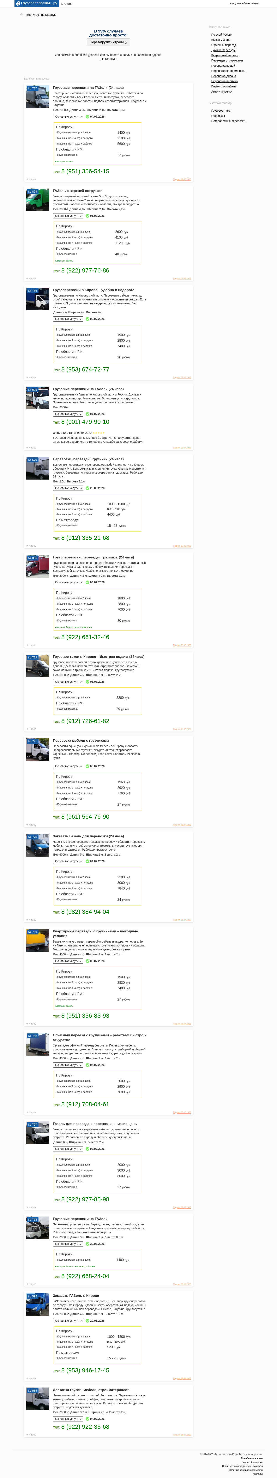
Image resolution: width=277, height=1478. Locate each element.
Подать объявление (252, 1462)
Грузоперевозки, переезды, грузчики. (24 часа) (93, 557)
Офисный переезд (223, 45)
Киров (32, 179)
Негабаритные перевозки (228, 121)
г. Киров (67, 3)
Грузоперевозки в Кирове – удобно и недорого (93, 290)
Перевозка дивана (223, 76)
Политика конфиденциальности (246, 1470)
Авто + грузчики (221, 91)
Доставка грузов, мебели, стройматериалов (91, 1390)
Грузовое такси (221, 110)
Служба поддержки (252, 1458)
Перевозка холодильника (228, 70)
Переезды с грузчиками (227, 60)
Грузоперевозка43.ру (39, 3)
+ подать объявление (244, 3)
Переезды (218, 115)
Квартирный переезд (225, 55)
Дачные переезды (223, 50)
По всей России (222, 34)
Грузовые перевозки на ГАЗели (80, 1219)
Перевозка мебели (223, 86)
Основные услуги (66, 116)
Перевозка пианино (224, 81)
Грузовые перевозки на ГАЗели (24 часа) (88, 88)
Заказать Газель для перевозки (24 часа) (88, 836)
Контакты (258, 1474)
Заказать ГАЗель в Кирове (76, 1296)
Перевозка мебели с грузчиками (81, 741)
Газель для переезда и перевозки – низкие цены (95, 1124)
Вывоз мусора (220, 39)
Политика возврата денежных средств (242, 1466)
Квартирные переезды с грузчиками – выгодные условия (95, 933)
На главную (108, 58)
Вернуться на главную (41, 14)
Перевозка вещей (223, 65)
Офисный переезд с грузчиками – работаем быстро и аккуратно (100, 1037)
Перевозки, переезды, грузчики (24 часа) (88, 459)
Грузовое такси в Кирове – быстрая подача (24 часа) (99, 657)
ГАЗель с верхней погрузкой (78, 191)
